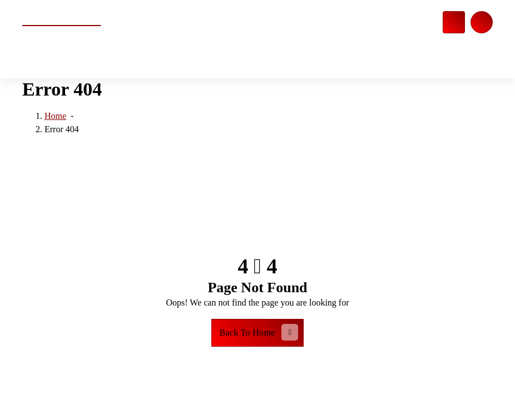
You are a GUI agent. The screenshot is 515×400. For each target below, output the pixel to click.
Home (55, 116)
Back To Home (259, 332)
